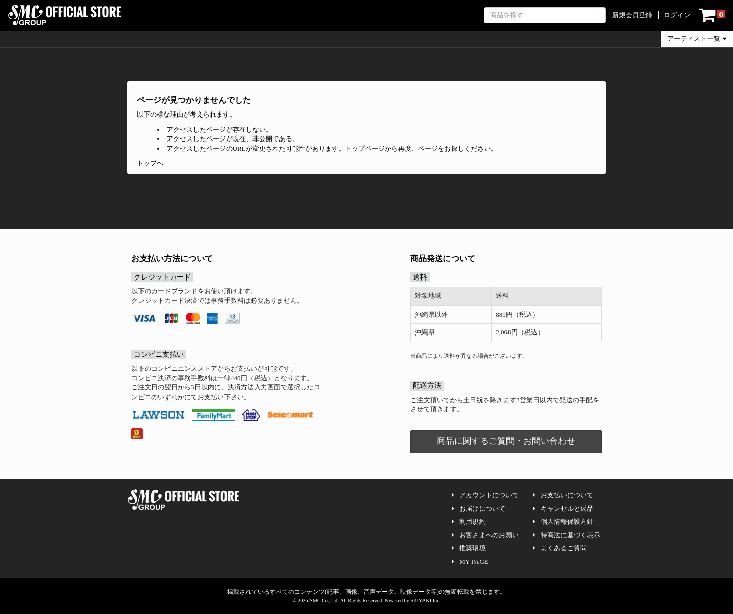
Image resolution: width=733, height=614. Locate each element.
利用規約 (469, 521)
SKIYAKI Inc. (425, 600)
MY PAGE (470, 561)
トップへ (150, 163)
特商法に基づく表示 (566, 535)
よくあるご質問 (560, 548)
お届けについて (478, 508)
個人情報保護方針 (563, 521)
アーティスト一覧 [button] (696, 38)
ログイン (677, 15)
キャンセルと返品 (563, 508)
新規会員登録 (632, 15)
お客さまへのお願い (485, 535)
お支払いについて (563, 495)
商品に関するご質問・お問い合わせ (506, 441)
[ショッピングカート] (712, 15)
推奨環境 (469, 548)
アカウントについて (485, 495)
